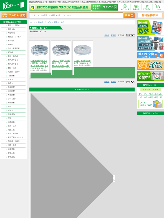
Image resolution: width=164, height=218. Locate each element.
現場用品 (11, 114)
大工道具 (11, 149)
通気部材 (11, 91)
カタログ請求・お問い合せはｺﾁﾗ (112, 173)
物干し (10, 83)
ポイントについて (92, 204)
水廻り (10, 79)
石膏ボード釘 (59, 22)
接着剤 (10, 44)
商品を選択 (39, 74)
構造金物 (11, 29)
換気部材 (11, 87)
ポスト (10, 110)
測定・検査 (12, 145)
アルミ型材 (12, 99)
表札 (9, 106)
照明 (9, 118)
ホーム (33, 22)
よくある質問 (103, 209)
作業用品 (11, 157)
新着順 (113, 35)
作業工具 (11, 153)
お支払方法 (102, 201)
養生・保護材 (13, 56)
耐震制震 (11, 33)
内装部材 (11, 75)
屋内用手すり (13, 60)
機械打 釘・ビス (14, 37)
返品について (91, 201)
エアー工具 (12, 126)
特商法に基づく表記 (122, 204)
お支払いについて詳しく (45, 182)
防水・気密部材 (14, 48)
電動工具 (11, 130)
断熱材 (10, 52)
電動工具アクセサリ (15, 137)
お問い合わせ (103, 207)
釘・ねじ (11, 40)
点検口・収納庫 (14, 72)
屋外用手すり (13, 64)
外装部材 (11, 95)
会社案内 (90, 209)
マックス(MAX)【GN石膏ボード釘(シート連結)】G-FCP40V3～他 (61, 63)
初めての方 (90, 207)
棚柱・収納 (12, 68)
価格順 (106, 35)
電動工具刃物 (13, 133)
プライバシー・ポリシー (123, 201)
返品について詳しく (107, 134)
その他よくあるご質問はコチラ (111, 162)
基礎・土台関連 (14, 25)
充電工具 (11, 122)
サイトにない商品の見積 (123, 207)
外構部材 (11, 102)
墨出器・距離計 (14, 141)
